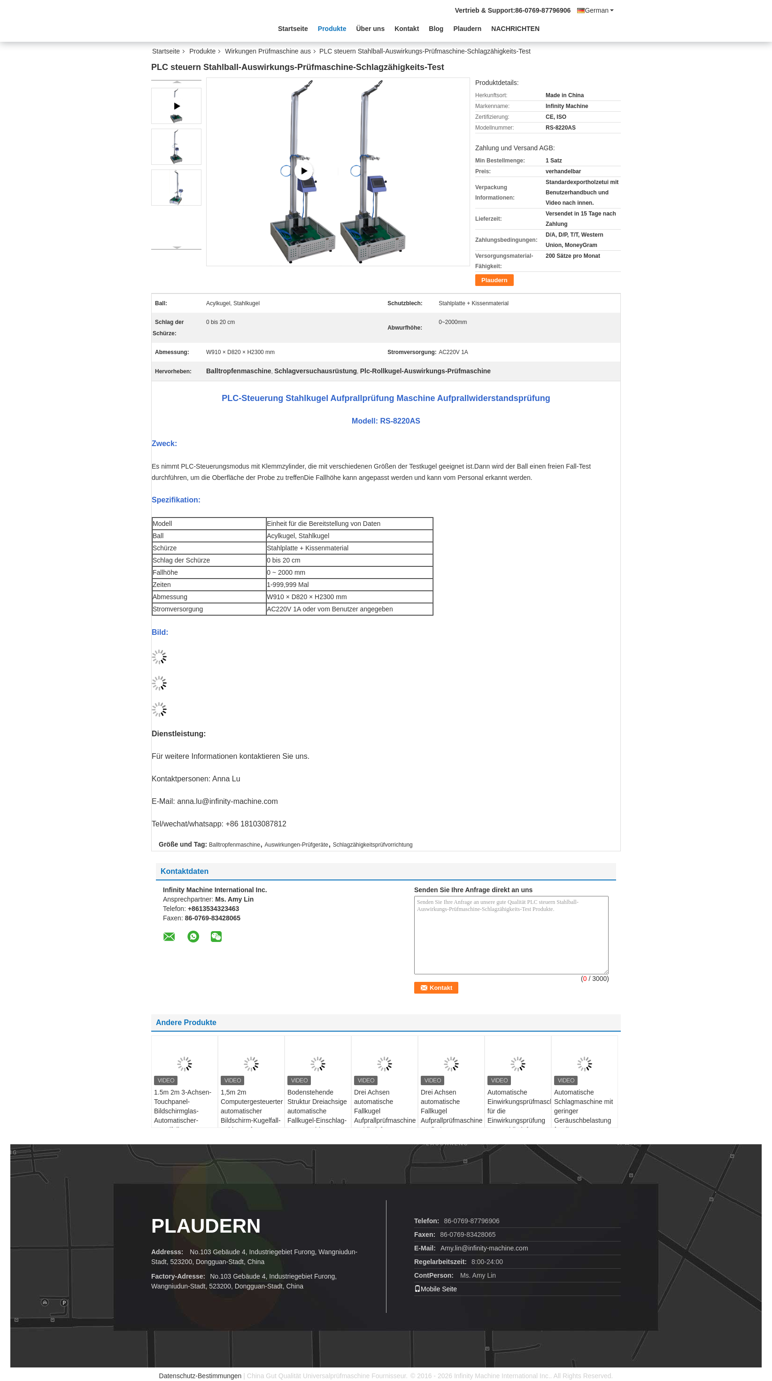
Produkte (332, 28)
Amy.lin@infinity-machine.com (484, 1248)
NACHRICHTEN (515, 28)
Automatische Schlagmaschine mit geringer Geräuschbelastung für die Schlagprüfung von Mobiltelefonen (583, 1120)
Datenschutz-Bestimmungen (200, 1376)
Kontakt (406, 28)
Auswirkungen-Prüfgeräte (296, 844)
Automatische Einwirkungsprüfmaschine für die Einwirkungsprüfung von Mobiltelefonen (519, 1111)
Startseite (293, 28)
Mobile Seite (435, 1289)
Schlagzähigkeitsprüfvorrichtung (373, 844)
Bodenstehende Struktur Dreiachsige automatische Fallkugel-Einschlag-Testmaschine (317, 1111)
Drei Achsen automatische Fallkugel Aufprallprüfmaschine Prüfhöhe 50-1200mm (452, 1115)
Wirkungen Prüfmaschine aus (268, 51)
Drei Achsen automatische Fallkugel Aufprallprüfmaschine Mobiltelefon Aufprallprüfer (385, 1115)
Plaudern (467, 28)
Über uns (370, 28)
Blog (436, 28)
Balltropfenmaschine (234, 844)
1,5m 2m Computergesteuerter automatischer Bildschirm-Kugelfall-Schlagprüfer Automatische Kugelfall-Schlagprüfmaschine (252, 1125)
